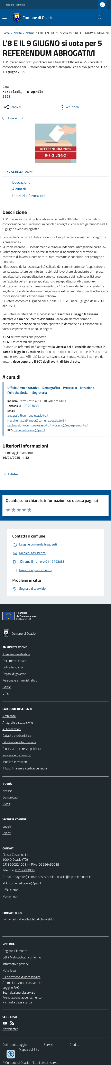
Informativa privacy (15, 963)
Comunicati (10, 797)
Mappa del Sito (29, 1049)
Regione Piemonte (15, 5)
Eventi (6, 832)
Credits (74, 1044)
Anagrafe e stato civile (17, 722)
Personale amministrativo (19, 680)
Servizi (48, 1044)
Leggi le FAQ (10, 987)
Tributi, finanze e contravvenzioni (24, 768)
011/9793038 (29, 405)
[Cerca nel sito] (98, 17)
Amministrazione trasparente (22, 982)
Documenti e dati (14, 660)
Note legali (9, 970)
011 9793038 (25, 870)
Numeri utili (10, 896)
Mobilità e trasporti (15, 761)
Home (6, 33)
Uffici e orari (10, 889)
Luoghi (6, 826)
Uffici (5, 693)
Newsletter (10, 1028)
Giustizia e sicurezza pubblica (21, 748)
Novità (18, 33)
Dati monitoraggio (14, 1044)
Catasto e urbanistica (16, 735)
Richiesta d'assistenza (17, 1002)
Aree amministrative (16, 654)
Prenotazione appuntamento (21, 997)
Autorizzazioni (11, 728)
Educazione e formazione (19, 742)
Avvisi (6, 803)
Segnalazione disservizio (18, 992)
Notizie (30, 33)
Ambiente (9, 715)
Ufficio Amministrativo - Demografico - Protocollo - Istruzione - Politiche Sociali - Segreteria (51, 390)
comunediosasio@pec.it (29, 430)
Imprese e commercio (16, 755)
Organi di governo (14, 673)
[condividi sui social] (12, 107)
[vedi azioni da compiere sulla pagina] (69, 107)
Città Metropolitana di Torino (21, 957)
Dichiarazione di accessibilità (21, 976)
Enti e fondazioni (13, 667)
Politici (6, 686)
